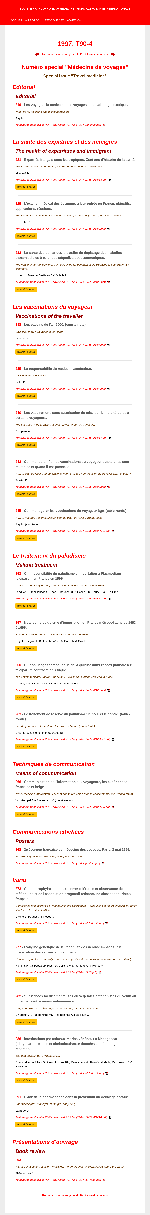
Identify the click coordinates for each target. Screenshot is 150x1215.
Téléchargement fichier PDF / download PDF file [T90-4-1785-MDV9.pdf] (62, 228)
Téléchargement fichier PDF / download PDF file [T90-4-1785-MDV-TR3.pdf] (64, 806)
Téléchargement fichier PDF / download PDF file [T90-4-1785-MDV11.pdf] (63, 598)
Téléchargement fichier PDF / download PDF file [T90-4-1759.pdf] (58, 972)
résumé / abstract (26, 187)
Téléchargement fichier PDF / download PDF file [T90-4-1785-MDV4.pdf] (62, 344)
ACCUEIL (16, 20)
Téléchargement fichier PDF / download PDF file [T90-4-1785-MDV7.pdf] (62, 388)
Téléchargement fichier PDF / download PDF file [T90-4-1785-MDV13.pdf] (63, 179)
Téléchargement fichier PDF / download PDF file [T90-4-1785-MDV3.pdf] (62, 281)
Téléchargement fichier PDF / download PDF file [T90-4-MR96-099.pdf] (61, 923)
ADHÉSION (74, 20)
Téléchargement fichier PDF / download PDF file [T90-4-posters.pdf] (59, 863)
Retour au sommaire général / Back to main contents (75, 54)
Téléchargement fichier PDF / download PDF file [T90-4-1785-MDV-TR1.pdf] (64, 530)
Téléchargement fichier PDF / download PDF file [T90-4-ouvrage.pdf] (60, 1179)
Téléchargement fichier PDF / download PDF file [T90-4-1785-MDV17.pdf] (63, 437)
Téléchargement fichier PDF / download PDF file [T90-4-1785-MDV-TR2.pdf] (64, 739)
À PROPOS (32, 20)
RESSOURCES (55, 20)
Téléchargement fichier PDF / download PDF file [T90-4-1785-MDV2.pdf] (62, 486)
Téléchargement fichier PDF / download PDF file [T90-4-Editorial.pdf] (60, 124)
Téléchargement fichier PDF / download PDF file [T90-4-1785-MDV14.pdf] (63, 1117)
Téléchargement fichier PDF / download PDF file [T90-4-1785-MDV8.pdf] (62, 690)
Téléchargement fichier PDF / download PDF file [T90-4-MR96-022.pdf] (61, 1073)
